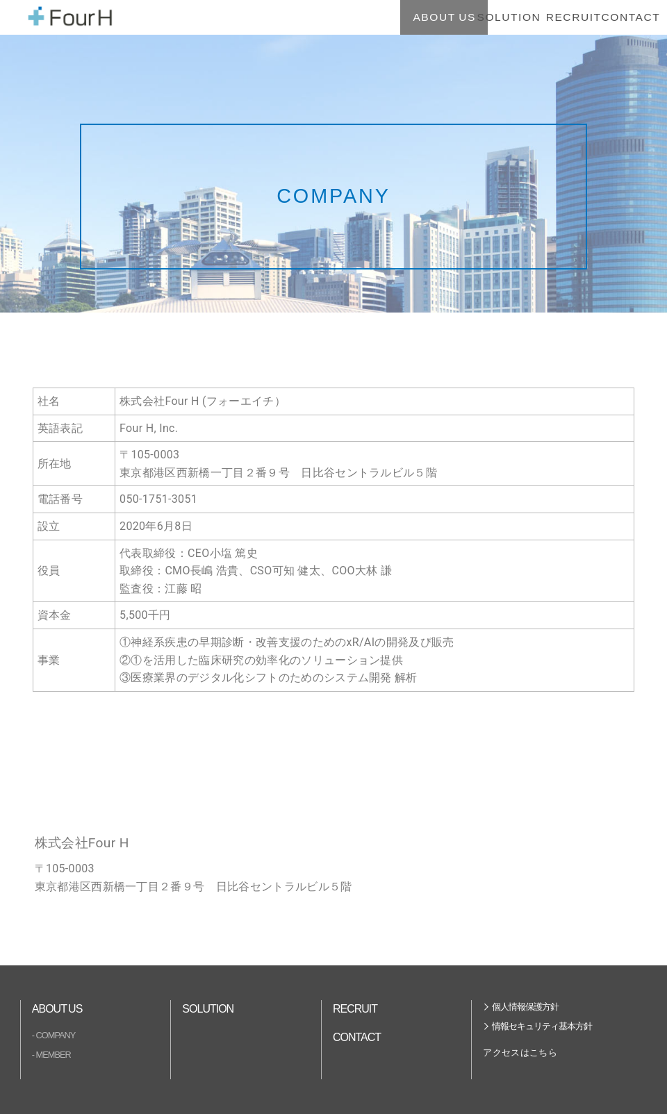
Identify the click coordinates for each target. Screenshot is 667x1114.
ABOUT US (331, 17)
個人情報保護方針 (525, 1006)
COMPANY (56, 1035)
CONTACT (602, 17)
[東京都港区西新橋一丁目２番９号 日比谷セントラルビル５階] (139, 758)
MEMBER (53, 1054)
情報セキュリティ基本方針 (542, 1026)
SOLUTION (421, 17)
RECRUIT (511, 17)
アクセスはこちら (520, 1052)
